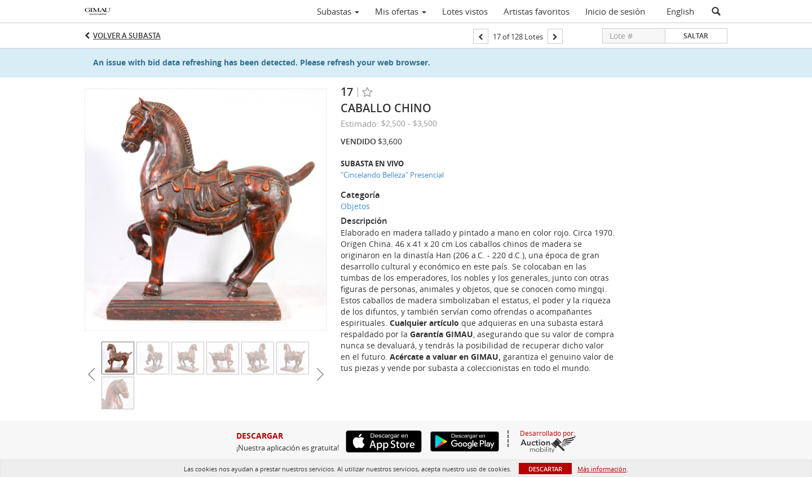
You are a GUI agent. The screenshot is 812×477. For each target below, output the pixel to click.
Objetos (355, 206)
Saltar (695, 36)
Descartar (545, 469)
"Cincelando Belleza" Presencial (392, 175)
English (680, 11)
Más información (601, 469)
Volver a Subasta (127, 35)
